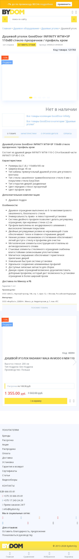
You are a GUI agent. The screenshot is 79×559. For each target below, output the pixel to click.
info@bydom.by (12, 509)
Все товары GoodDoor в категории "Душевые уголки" (51, 123)
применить (64, 4)
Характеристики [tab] (28, 133)
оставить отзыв (26, 44)
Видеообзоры (9, 479)
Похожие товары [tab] (39, 307)
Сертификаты (9, 470)
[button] (30, 97)
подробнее (46, 4)
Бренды (6, 435)
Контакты (8, 485)
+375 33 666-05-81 (13, 495)
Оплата (6, 453)
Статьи (6, 475)
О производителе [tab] (49, 133)
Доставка (7, 457)
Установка (8, 462)
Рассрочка (7, 440)
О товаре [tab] (11, 133)
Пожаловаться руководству (17, 535)
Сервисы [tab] (67, 133)
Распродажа (8, 448)
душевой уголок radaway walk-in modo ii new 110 (39, 358)
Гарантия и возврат (13, 466)
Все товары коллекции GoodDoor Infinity (48, 116)
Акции (5, 444)
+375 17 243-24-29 (13, 500)
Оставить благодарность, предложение (23, 531)
